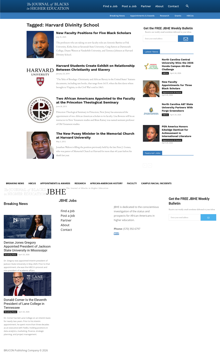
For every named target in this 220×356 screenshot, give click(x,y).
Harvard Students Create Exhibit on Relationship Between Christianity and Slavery (95, 67)
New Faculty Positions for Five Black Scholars (93, 33)
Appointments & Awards (172, 92)
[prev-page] (145, 165)
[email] (160, 38)
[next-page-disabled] (150, 165)
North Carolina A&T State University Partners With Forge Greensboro (177, 107)
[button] (187, 6)
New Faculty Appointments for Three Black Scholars (177, 85)
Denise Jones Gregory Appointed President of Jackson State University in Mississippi (27, 250)
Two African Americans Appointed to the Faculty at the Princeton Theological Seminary (95, 100)
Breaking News (10, 258)
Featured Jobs (152, 153)
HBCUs (165, 73)
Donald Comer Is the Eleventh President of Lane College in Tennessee (25, 307)
